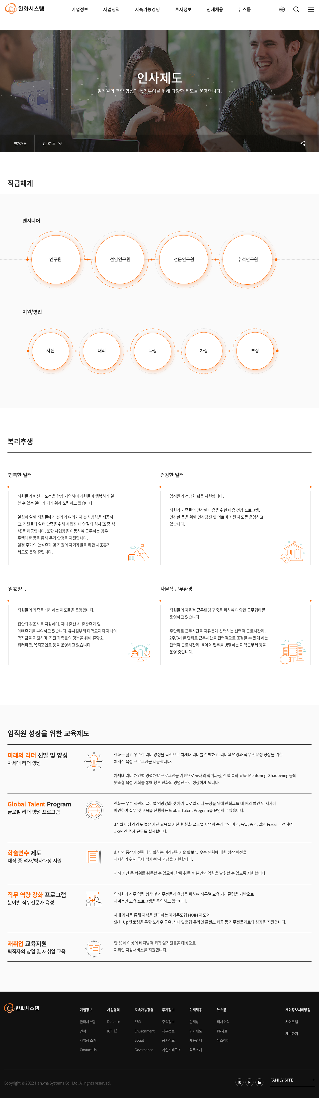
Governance (144, 1049)
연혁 (83, 1030)
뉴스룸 (244, 14)
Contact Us (88, 1049)
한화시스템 (87, 1021)
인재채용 (214, 14)
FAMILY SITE (292, 1080)
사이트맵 (291, 1021)
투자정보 (183, 14)
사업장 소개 (88, 1040)
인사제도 (49, 143)
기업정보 (80, 14)
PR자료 (222, 1030)
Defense (113, 1021)
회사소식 (223, 1021)
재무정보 (168, 1030)
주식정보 (168, 1021)
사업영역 (112, 14)
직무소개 (195, 1049)
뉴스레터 (223, 1040)
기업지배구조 (171, 1049)
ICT (109, 1030)
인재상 (194, 1021)
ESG (138, 1021)
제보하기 (291, 1033)
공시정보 (168, 1040)
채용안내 (195, 1040)
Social (139, 1040)
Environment (145, 1030)
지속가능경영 (147, 14)
